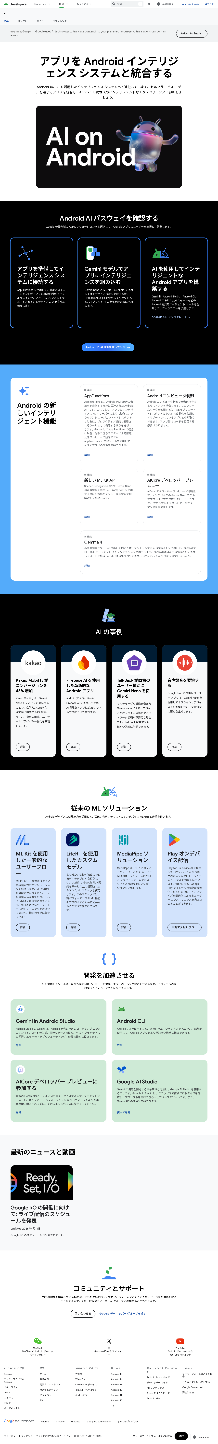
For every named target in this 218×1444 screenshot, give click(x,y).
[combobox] (127, 4)
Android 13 (116, 1384)
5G (41, 1400)
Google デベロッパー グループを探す (122, 1313)
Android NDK (153, 1398)
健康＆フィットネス (50, 1384)
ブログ (7, 1403)
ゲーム (43, 1374)
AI (5, 13)
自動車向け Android (85, 1389)
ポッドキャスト (12, 1408)
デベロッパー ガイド (157, 1382)
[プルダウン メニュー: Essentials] (50, 4)
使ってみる (123, 1112)
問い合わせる (83, 1313)
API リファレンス (155, 1387)
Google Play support (192, 1387)
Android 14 (116, 1379)
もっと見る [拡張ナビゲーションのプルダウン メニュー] (82, 3)
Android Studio (191, 3)
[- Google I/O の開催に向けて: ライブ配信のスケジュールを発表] (42, 1214)
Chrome (60, 1421)
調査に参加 (188, 1392)
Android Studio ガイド (158, 1377)
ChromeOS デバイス (86, 1384)
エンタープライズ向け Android (15, 1380)
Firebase (75, 1421)
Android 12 (116, 1389)
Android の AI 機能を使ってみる (108, 347)
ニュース (8, 1397)
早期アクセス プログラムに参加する (187, 927)
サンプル (22, 21)
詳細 (87, 455)
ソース (7, 1392)
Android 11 (116, 1395)
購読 (181, 1436)
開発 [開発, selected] (61, 3)
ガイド (40, 21)
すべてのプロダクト (128, 1421)
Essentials (40, 3)
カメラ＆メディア (49, 1389)
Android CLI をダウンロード (176, 317)
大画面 (78, 1374)
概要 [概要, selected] (6, 21)
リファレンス (60, 21)
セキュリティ (11, 1387)
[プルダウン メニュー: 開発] (68, 4)
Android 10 (116, 1400)
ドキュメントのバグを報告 (196, 1381)
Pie (112, 1405)
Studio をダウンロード (158, 1393)
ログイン (209, 3)
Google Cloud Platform (99, 1421)
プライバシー (46, 1395)
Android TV (81, 1395)
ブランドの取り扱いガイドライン (53, 1436)
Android (8, 1374)
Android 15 (116, 1374)
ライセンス (27, 1436)
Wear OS (80, 1379)
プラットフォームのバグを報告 (197, 1375)
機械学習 (44, 1379)
